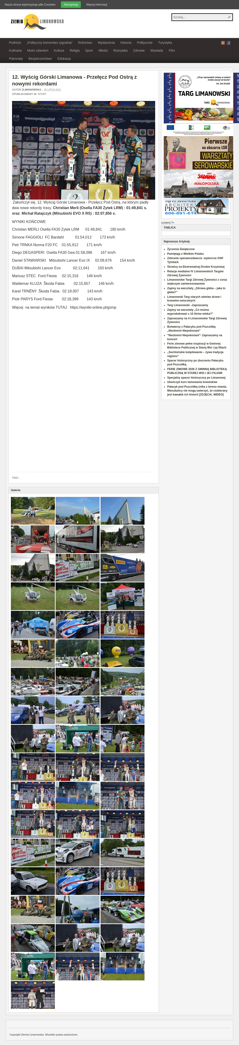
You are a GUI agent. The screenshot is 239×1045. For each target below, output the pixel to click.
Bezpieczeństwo (40, 58)
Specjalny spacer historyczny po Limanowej (196, 377)
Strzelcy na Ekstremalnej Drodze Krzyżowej (195, 266)
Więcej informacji (96, 4)
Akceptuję (71, 4)
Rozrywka (120, 50)
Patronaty (16, 58)
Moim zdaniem (37, 50)
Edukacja (64, 58)
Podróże (15, 42)
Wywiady (156, 50)
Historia (125, 42)
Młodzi (103, 50)
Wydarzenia (106, 42)
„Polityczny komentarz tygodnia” (49, 42)
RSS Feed (223, 43)
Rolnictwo (85, 42)
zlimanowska (31, 89)
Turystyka (165, 42)
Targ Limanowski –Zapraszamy (187, 305)
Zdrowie (139, 50)
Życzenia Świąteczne (181, 249)
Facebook (228, 43)
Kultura (59, 50)
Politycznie (145, 42)
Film (172, 50)
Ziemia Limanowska (36, 21)
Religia (75, 50)
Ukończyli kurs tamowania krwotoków (192, 382)
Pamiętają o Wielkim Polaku (185, 253)
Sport (89, 50)
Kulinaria (15, 50)
